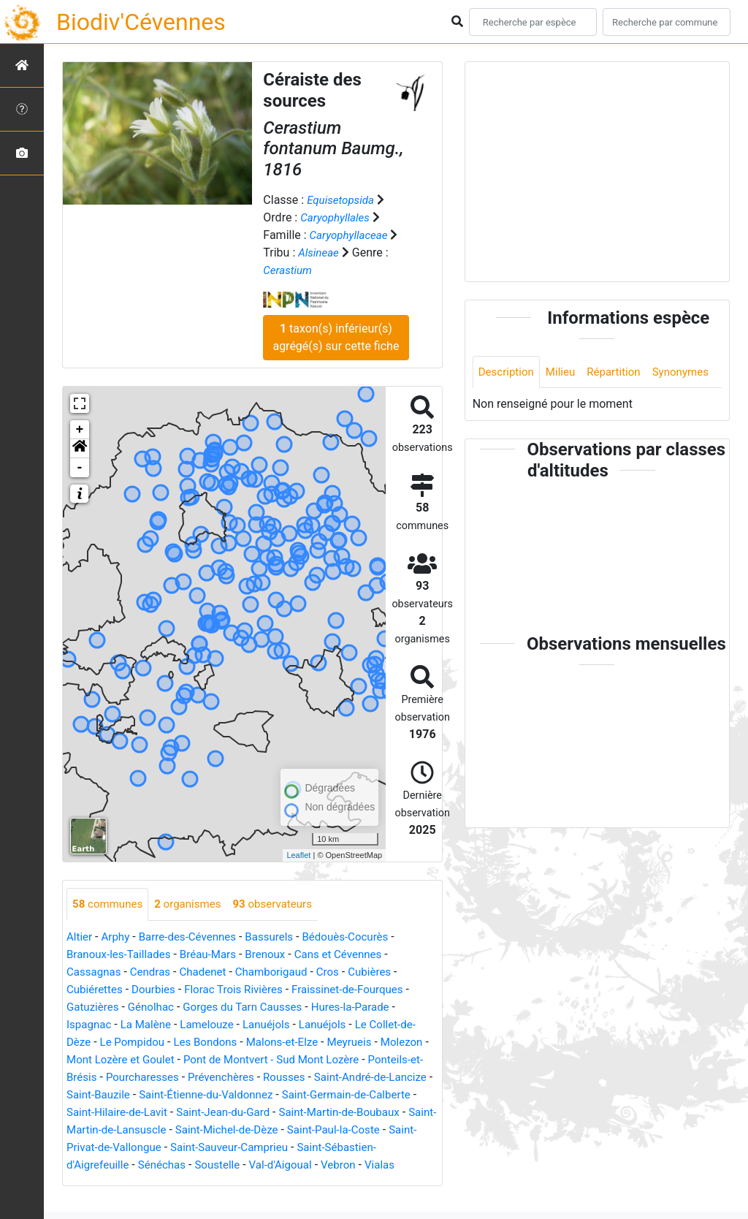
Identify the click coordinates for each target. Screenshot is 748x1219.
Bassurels (279, 937)
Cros (341, 972)
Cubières (386, 972)
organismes (194, 904)
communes (109, 904)
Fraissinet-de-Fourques (363, 990)
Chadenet (210, 972)
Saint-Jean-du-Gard (348, 1113)
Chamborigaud (282, 972)
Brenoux (276, 955)
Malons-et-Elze (294, 1042)
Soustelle (369, 1165)
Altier (80, 937)
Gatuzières (94, 1007)
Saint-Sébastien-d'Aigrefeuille (201, 1165)
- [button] (80, 467)
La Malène (150, 1025)
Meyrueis (365, 1042)
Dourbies (158, 990)
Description (508, 372)
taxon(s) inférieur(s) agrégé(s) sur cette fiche (335, 337)
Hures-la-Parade (366, 1007)
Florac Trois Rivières (243, 990)
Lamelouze (214, 1025)
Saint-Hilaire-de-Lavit (236, 1113)
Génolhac (155, 1007)
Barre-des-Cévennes (193, 937)
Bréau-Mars (216, 955)
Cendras (154, 972)
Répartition (620, 372)
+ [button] (80, 429)
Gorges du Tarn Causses (252, 1007)
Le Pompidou (136, 1042)
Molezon (88, 1060)
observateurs (283, 904)
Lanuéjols (277, 1025)
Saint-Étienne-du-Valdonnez (313, 1095)
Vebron (141, 1183)
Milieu (565, 372)
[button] (79, 448)
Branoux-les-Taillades (121, 955)
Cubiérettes (96, 990)
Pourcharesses (205, 1078)
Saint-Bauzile (198, 1095)
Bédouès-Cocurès (360, 937)
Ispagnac (90, 1025)
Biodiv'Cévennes (141, 22)
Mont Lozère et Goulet (178, 1060)
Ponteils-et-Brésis (111, 1078)
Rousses (354, 1078)
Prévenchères (288, 1078)
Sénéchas (311, 1165)
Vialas (185, 1183)
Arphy (118, 937)
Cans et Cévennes (353, 955)
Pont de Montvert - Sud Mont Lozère (337, 1060)
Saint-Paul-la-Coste (115, 1148)
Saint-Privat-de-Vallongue (239, 1148)
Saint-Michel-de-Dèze (374, 1130)
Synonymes (508, 405)
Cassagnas (95, 972)
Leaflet (298, 855)
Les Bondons (213, 1042)
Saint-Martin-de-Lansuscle (242, 1130)
